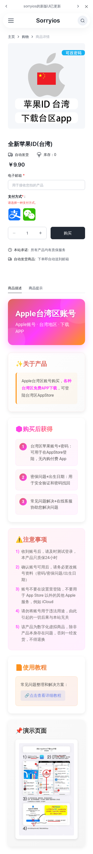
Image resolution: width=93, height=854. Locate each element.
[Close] (86, 6)
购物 (25, 36)
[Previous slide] (6, 6)
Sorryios (48, 20)
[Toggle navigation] (10, 20)
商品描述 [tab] (15, 288)
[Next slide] (78, 6)
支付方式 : (23, 199)
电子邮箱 (16, 175)
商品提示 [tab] (36, 288)
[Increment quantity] (40, 233)
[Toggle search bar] (83, 21)
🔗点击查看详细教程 (43, 695)
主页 (11, 36)
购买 (68, 233)
